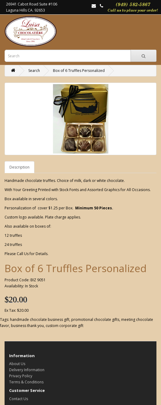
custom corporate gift (64, 325)
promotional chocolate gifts (95, 319)
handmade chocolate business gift (39, 319)
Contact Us (18, 398)
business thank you (27, 325)
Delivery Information (26, 369)
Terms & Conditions (26, 382)
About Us (17, 363)
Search (34, 70)
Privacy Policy (20, 375)
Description (19, 167)
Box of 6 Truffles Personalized (79, 70)
